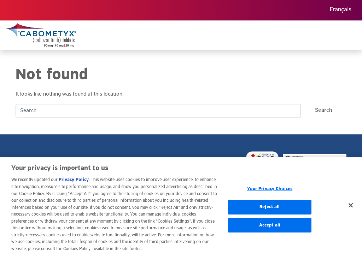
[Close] (350, 207)
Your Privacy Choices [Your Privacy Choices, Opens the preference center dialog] (270, 191)
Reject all (269, 208)
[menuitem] (340, 10)
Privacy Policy (74, 182)
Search (323, 110)
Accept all (269, 227)
